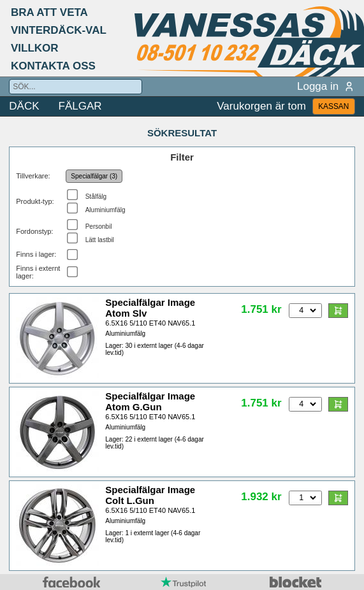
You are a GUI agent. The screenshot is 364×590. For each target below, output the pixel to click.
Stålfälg (95, 196)
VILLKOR (35, 48)
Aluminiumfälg (105, 209)
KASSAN (333, 106)
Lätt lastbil (99, 239)
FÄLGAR (80, 106)
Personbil (98, 226)
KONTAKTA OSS (53, 66)
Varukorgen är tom (261, 106)
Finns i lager (35, 254)
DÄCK (24, 106)
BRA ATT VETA (49, 12)
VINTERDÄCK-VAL (58, 30)
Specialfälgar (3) (94, 176)
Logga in (326, 86)
